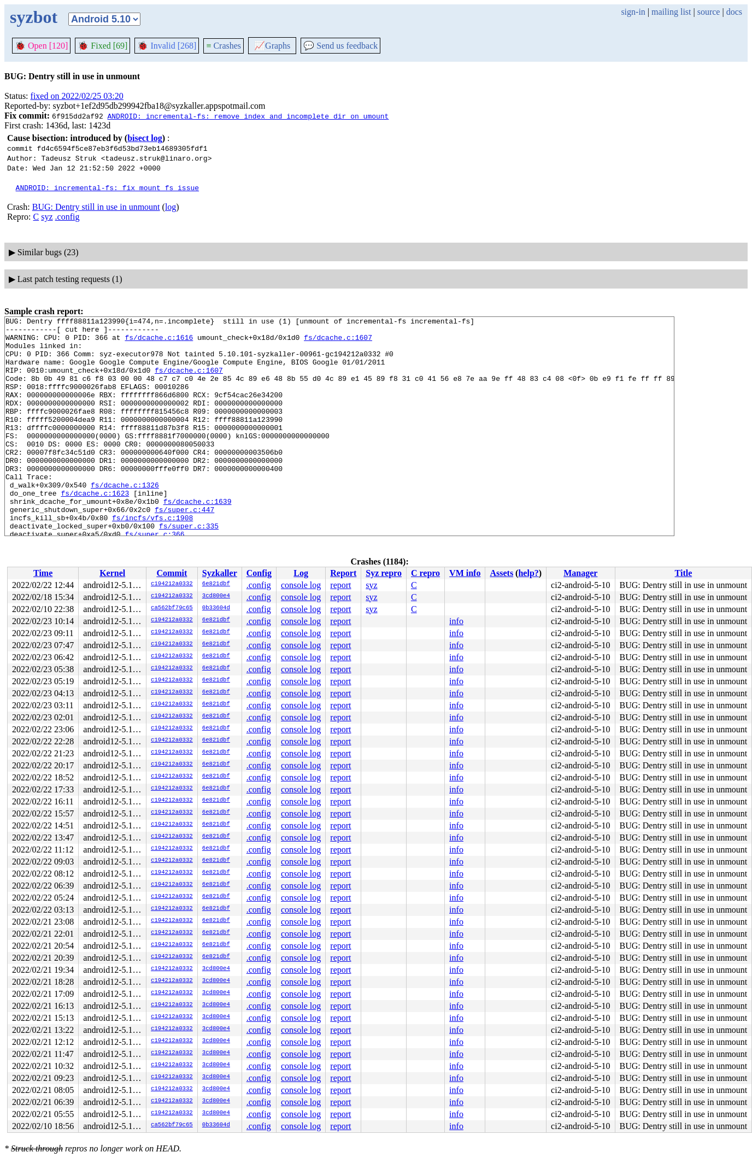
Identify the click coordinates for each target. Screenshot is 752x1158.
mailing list (671, 11)
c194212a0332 (172, 584)
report (340, 585)
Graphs (272, 45)
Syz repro (384, 573)
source (708, 11)
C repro (425, 573)
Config (259, 573)
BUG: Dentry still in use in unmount (96, 206)
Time (42, 573)
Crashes (223, 45)
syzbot (33, 17)
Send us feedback (340, 45)
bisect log (144, 138)
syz (46, 216)
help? (528, 573)
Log (300, 573)
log (170, 206)
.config (67, 216)
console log (301, 585)
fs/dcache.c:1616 (159, 342)
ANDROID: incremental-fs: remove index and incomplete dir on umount (248, 116)
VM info (464, 573)
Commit (171, 573)
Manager (580, 573)
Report (343, 573)
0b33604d (216, 608)
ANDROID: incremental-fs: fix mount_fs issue (107, 187)
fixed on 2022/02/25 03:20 (77, 96)
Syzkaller (219, 573)
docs (734, 11)
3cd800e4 (216, 596)
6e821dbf (216, 584)
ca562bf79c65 (172, 608)
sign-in (633, 11)
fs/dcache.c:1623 (95, 529)
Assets (501, 573)
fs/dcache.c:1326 (125, 519)
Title (683, 573)
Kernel (112, 573)
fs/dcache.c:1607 (338, 342)
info (456, 621)
